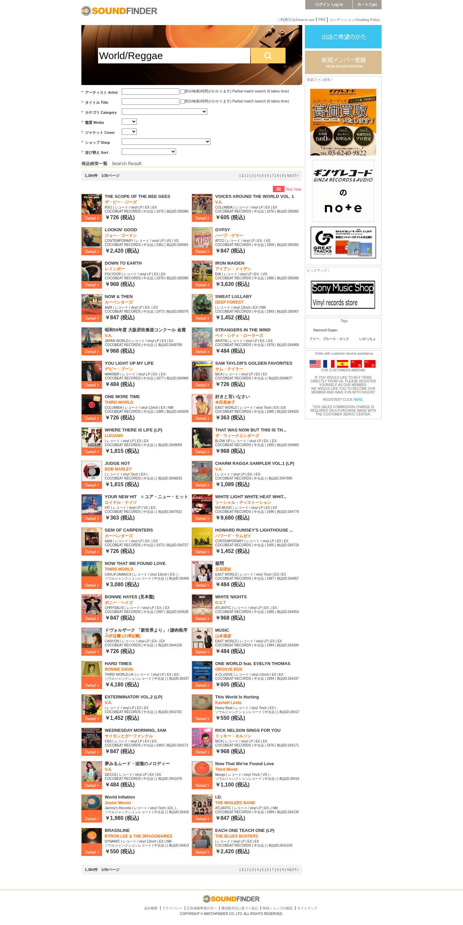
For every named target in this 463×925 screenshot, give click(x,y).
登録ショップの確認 (278, 908)
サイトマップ (307, 908)
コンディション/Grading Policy (354, 20)
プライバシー (172, 908)
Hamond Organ (325, 330)
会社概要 (150, 908)
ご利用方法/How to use (296, 20)
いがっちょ (367, 339)
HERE (358, 399)
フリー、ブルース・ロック (329, 339)
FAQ (322, 19)
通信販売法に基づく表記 (239, 908)
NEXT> (293, 176)
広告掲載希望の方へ (202, 908)
